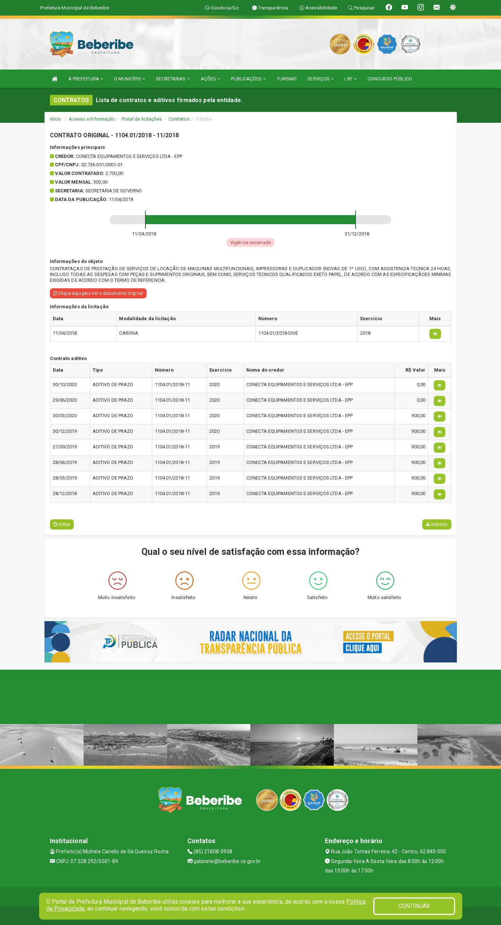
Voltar (62, 524)
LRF (350, 78)
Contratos (179, 119)
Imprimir (436, 524)
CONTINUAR (414, 906)
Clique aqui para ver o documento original (98, 293)
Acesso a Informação (92, 119)
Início (55, 119)
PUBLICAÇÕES (248, 78)
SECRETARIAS (173, 78)
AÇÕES (210, 78)
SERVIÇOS (320, 78)
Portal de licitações (142, 119)
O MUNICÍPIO (129, 78)
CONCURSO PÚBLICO (390, 78)
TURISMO (287, 78)
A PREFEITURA (85, 78)
